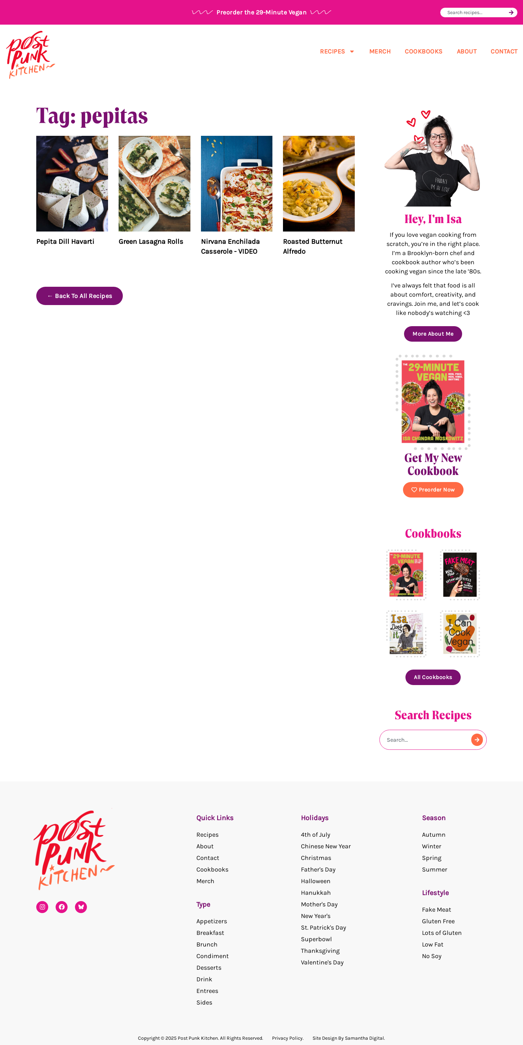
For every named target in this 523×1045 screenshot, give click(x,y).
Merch (380, 51)
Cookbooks (424, 51)
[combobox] (477, 12)
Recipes (337, 51)
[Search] (511, 12)
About (467, 51)
